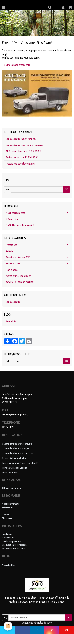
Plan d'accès (12, 269)
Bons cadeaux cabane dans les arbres (24, 144)
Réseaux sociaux (14, 263)
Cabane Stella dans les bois (14, 458)
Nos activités (8, 537)
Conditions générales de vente (37, 622)
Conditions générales (12, 541)
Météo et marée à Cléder (18, 275)
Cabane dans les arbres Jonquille (17, 443)
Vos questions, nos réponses (14, 544)
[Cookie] (8, 626)
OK (66, 189)
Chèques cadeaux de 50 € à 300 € (23, 151)
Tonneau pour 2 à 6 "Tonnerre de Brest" (20, 462)
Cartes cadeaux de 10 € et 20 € (22, 157)
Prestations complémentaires (20, 163)
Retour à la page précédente (16, 64)
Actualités (11, 321)
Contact (5, 514)
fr (56, 7)
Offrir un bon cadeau (11, 487)
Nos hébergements (15, 212)
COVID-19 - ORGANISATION (20, 282)
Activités (10, 251)
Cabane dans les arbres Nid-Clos (17, 453)
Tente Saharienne (10, 472)
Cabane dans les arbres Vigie (15, 448)
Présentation (12, 219)
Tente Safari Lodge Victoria (14, 467)
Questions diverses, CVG (18, 257)
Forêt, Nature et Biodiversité (20, 225)
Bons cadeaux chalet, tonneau (21, 138)
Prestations (11, 244)
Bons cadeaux (13, 301)
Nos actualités (8, 565)
